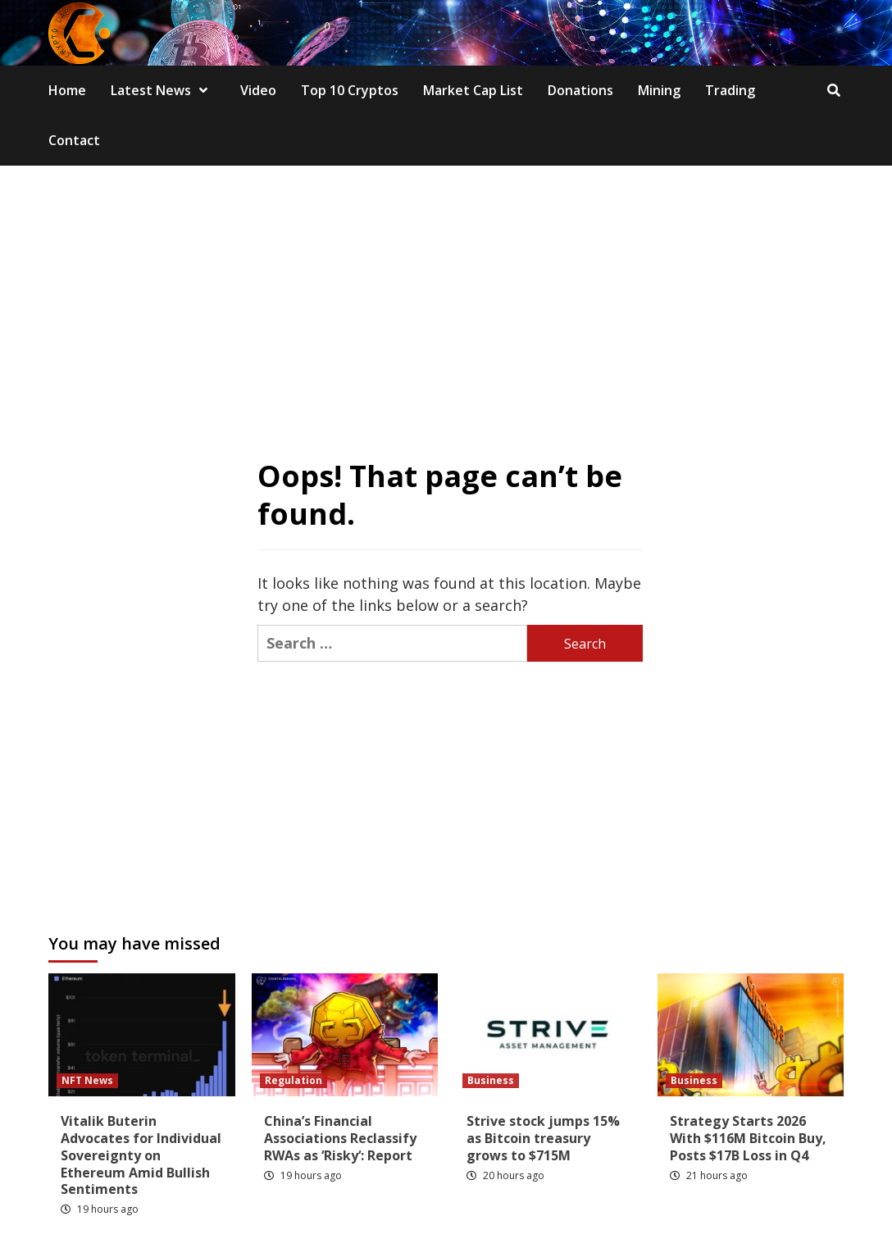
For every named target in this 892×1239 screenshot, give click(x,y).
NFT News (87, 1080)
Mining (659, 90)
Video (258, 90)
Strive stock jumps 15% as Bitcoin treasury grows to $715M (543, 1138)
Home (67, 90)
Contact (74, 140)
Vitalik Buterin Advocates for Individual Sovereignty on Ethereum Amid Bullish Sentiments (141, 1155)
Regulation (293, 1080)
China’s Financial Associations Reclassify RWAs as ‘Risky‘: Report (340, 1138)
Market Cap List (473, 90)
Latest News (163, 90)
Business (490, 1080)
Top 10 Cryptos (349, 90)
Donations (580, 90)
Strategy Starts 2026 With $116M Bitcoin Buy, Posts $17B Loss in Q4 (748, 1138)
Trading (730, 90)
